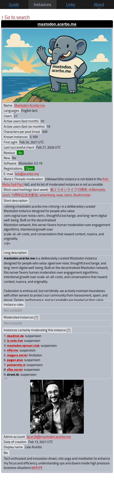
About (99, 4)
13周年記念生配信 (24, 195)
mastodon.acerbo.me (57, 24)
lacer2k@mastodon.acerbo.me (49, 436)
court (6, 195)
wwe (59, 195)
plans (68, 195)
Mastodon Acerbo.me (29, 105)
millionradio (97, 189)
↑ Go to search (15, 17)
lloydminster (82, 195)
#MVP (36, 467)
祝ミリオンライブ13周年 (68, 189)
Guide (14, 4)
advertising (47, 195)
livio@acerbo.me (27, 173)
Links (70, 4)
